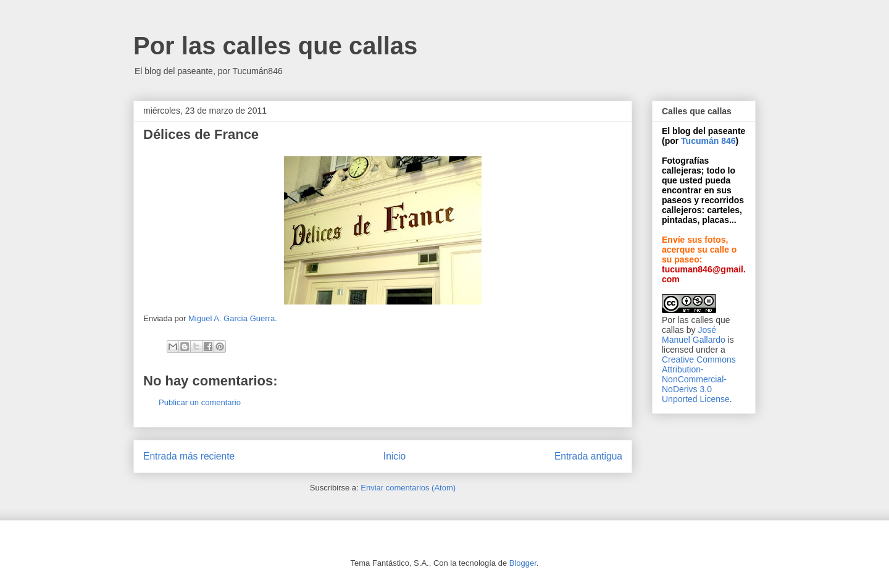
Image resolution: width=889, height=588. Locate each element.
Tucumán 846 (708, 141)
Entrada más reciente (189, 456)
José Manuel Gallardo (693, 335)
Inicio (394, 456)
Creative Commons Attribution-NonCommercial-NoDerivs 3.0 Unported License (699, 379)
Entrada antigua (588, 456)
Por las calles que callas (275, 45)
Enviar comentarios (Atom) (408, 487)
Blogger (522, 563)
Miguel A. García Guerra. (232, 318)
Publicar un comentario (200, 402)
